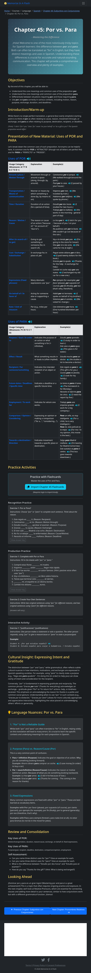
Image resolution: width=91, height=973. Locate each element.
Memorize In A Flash (17, 3)
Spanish (37, 11)
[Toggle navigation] (83, 3)
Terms (28, 965)
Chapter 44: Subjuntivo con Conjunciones (61, 11)
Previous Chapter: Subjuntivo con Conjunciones (27, 911)
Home (7, 11)
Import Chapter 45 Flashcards (45, 486)
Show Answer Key (18, 540)
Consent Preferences (56, 965)
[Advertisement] (45, 939)
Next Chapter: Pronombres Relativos (68, 910)
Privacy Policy (39, 965)
